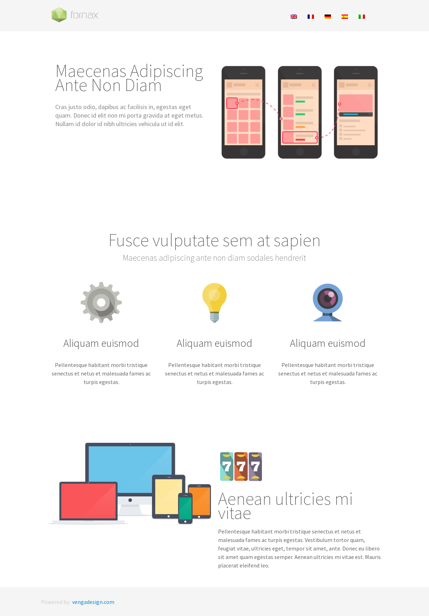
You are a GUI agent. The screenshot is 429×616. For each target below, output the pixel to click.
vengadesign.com (93, 601)
